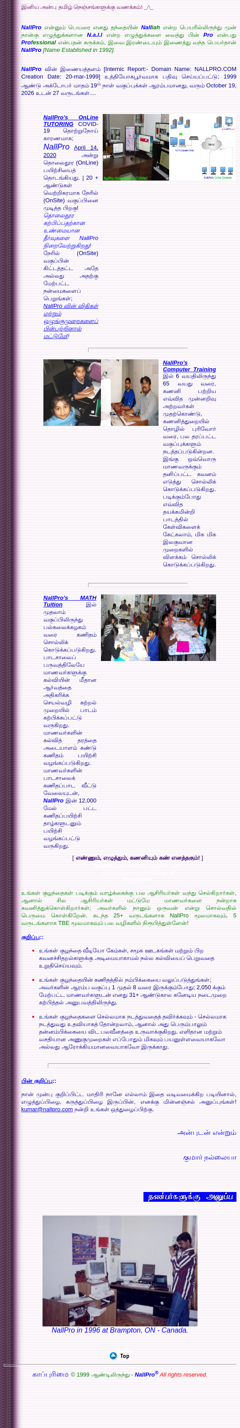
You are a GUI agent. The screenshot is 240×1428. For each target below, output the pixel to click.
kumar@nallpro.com (47, 1109)
